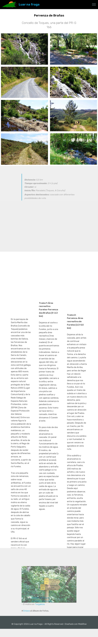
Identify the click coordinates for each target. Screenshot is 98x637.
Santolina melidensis (42, 608)
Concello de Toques (40, 605)
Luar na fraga (29, 4)
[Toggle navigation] (94, 4)
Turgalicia (40, 611)
